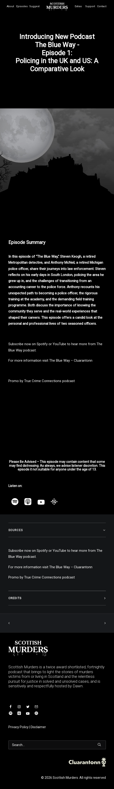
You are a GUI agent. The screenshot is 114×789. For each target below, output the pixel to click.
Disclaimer (38, 727)
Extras (78, 6)
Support (90, 6)
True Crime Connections (42, 381)
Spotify (42, 344)
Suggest (34, 6)
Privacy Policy (18, 727)
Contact (101, 6)
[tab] (57, 530)
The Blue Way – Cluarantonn (70, 360)
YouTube (59, 344)
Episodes (22, 6)
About (10, 6)
